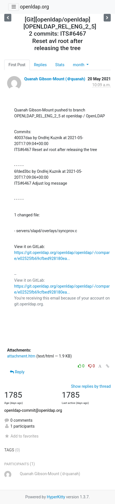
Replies (40, 65)
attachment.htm (21, 356)
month (79, 65)
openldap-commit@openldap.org (33, 410)
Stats (59, 65)
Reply (17, 372)
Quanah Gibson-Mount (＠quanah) (54, 79)
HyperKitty (56, 497)
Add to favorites (21, 436)
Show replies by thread (91, 386)
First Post (16, 65)
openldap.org (34, 7)
